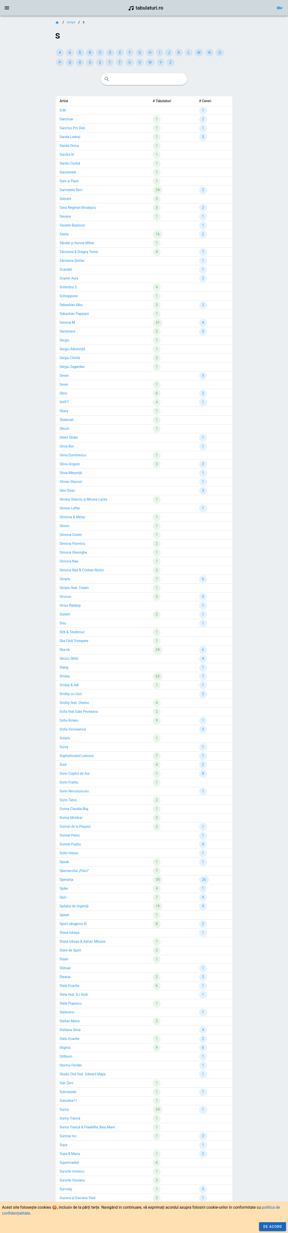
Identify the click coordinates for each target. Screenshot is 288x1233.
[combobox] (144, 79)
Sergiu (64, 340)
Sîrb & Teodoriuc (72, 632)
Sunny (64, 1109)
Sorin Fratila (69, 782)
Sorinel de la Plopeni (75, 826)
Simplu (65, 579)
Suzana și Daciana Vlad (77, 1198)
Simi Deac (67, 490)
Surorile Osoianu (72, 1180)
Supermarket (69, 1162)
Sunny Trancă (70, 1118)
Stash (64, 959)
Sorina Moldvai (71, 818)
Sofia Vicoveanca (73, 729)
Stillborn (66, 1056)
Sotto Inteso (69, 853)
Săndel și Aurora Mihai (77, 243)
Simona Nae (69, 561)
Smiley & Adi (69, 685)
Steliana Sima (70, 1030)
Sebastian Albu (71, 305)
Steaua (65, 977)
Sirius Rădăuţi (70, 605)
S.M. (63, 110)
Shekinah (67, 420)
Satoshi (65, 199)
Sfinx (63, 393)
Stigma (65, 1048)
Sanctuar (66, 119)
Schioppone (69, 296)
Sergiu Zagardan (72, 367)
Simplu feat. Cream (74, 588)
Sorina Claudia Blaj (74, 809)
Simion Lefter (70, 508)
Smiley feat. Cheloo (74, 703)
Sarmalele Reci (71, 190)
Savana (65, 216)
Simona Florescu (72, 544)
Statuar (65, 968)
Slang (64, 667)
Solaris (65, 738)
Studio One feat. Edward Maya (83, 1074)
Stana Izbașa (69, 933)
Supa (64, 1145)
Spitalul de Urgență (74, 906)
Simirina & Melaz (72, 517)
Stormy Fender (71, 1065)
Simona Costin (71, 535)
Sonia (64, 747)
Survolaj (66, 1189)
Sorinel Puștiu (70, 844)
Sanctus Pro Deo (72, 128)
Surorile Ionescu (72, 1171)
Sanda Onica (69, 146)
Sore (63, 765)
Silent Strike (69, 437)
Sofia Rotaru (69, 720)
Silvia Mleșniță (71, 473)
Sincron (65, 597)
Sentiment (67, 331)
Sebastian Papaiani (74, 314)
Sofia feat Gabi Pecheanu (79, 712)
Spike (64, 888)
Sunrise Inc (68, 1136)
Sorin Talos (68, 800)
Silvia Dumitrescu (73, 455)
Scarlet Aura (69, 278)
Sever (64, 384)
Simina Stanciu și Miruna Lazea (83, 499)
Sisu (63, 623)
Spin (63, 897)
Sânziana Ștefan (72, 261)
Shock (64, 429)
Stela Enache (70, 986)
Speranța (66, 880)
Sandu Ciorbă (70, 163)
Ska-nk (65, 650)
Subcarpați (68, 1092)
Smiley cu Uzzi (71, 694)
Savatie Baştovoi (72, 225)
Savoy (64, 234)
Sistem (65, 614)
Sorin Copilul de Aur (75, 773)
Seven (64, 376)
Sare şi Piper (69, 181)
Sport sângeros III (73, 924)
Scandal (66, 269)
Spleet (64, 915)
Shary (64, 411)
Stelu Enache (70, 1039)
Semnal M (67, 322)
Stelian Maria (70, 1021)
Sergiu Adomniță (72, 349)
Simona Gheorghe (73, 552)
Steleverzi (67, 1012)
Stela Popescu (71, 1003)
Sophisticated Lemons (77, 756)
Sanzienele (68, 172)
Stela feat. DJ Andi (74, 994)
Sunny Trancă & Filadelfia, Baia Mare (87, 1127)
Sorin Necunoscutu (74, 791)
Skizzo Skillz (69, 658)
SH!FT (64, 402)
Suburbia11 (68, 1101)
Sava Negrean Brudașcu (78, 208)
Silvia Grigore (70, 464)
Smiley (65, 676)
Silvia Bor (67, 446)
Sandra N (67, 154)
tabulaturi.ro (145, 8)
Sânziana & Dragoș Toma (79, 252)
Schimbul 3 (68, 287)
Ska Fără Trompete (74, 641)
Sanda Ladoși (70, 137)
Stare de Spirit (70, 950)
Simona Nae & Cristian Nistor (82, 570)
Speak (64, 862)
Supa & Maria (70, 1154)
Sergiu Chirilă (70, 358)
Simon (64, 526)
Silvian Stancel (71, 482)
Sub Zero (66, 1083)
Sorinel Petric (70, 835)
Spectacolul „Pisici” (74, 871)
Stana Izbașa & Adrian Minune (82, 941)
